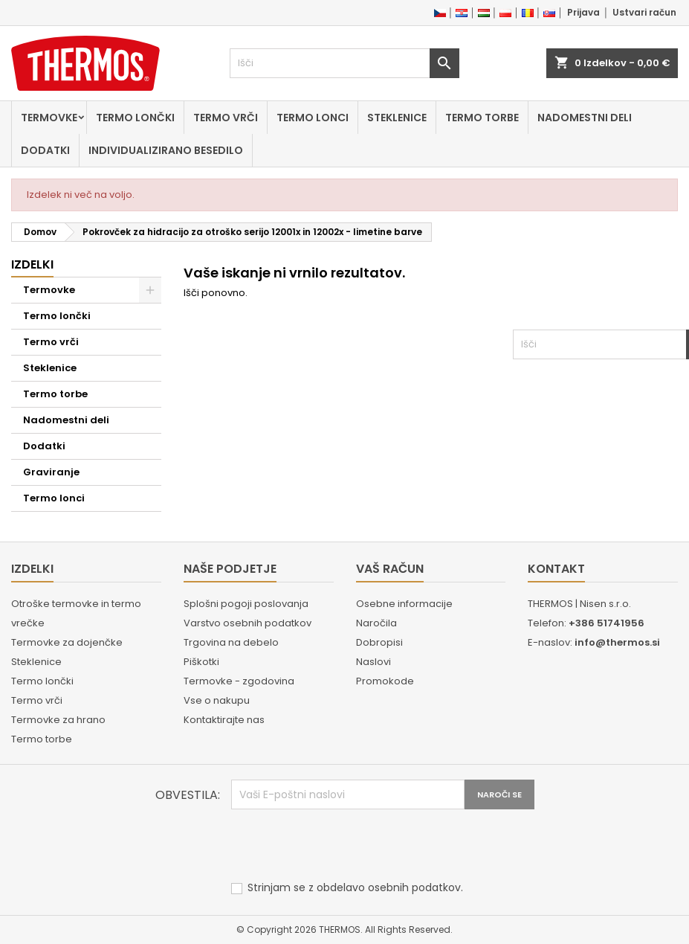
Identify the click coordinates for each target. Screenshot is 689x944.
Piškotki (201, 662)
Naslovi (373, 662)
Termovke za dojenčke (67, 642)
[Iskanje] (344, 63)
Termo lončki (135, 117)
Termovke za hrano (58, 720)
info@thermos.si (617, 642)
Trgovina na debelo (231, 642)
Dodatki (45, 150)
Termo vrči (225, 117)
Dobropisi (379, 642)
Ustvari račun (644, 12)
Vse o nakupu (217, 700)
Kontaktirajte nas (224, 720)
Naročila (376, 623)
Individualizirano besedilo (165, 150)
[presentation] (344, 846)
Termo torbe (482, 117)
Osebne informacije (404, 604)
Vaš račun (390, 568)
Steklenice (397, 117)
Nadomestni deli (584, 117)
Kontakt (556, 568)
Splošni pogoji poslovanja (246, 604)
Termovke (49, 117)
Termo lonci (312, 117)
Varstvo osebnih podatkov (247, 623)
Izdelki (32, 264)
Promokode (385, 681)
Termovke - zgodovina (239, 681)
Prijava (583, 12)
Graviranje (51, 472)
